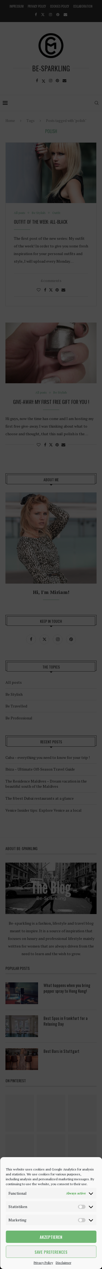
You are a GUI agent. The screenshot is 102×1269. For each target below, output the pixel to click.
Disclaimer (63, 1263)
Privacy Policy (43, 1263)
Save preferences (51, 1252)
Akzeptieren (51, 1237)
